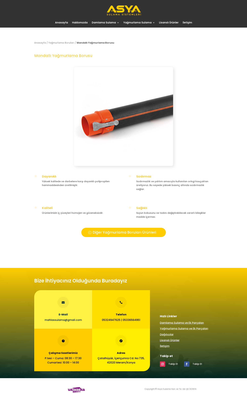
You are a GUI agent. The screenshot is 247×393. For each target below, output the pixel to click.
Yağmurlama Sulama (137, 22)
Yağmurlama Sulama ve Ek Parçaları (184, 328)
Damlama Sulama (104, 22)
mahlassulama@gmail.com (63, 320)
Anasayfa (61, 22)
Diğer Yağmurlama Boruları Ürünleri (124, 232)
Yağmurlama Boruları (61, 42)
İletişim (187, 22)
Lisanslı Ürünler (169, 22)
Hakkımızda (80, 22)
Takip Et (173, 364)
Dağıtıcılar (167, 334)
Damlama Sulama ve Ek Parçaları (182, 323)
